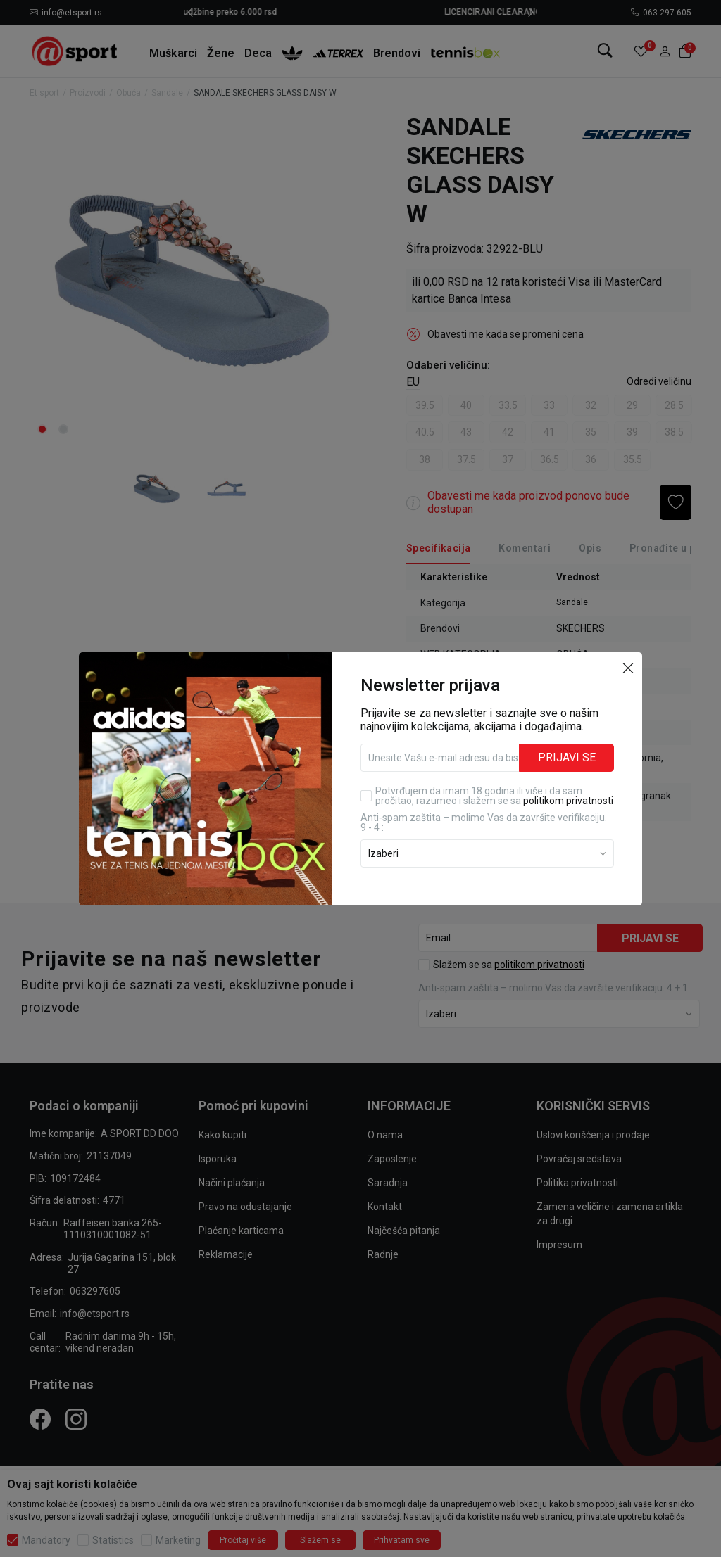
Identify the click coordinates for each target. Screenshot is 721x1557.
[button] (628, 667)
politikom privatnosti (568, 800)
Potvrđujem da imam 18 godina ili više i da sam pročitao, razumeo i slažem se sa (494, 796)
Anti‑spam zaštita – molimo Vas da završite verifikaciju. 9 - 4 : (483, 822)
